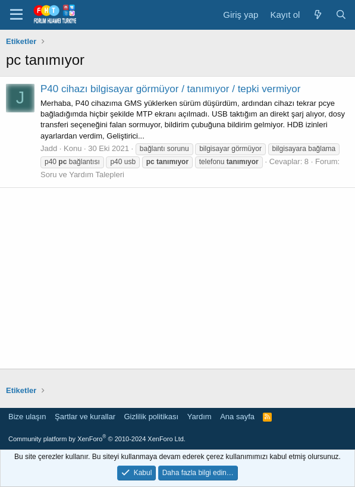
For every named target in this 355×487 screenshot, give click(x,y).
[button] (16, 15)
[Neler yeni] (317, 15)
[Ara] (341, 15)
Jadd (48, 148)
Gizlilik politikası (151, 416)
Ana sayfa (237, 416)
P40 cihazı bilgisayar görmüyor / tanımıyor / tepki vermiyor (170, 89)
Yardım (199, 416)
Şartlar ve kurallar (85, 416)
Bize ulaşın (27, 416)
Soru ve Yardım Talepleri (82, 174)
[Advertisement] (177, 278)
